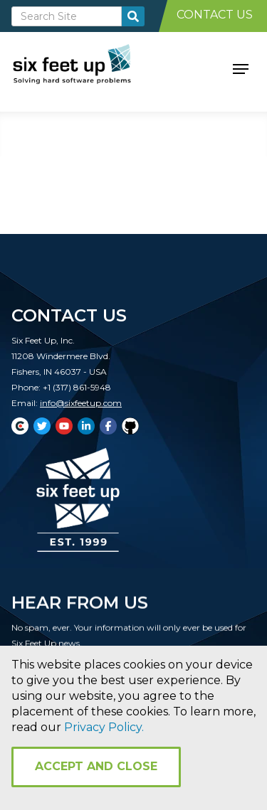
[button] (241, 67)
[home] (87, 67)
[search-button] (133, 16)
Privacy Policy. (104, 727)
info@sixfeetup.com (81, 403)
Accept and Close (96, 766)
